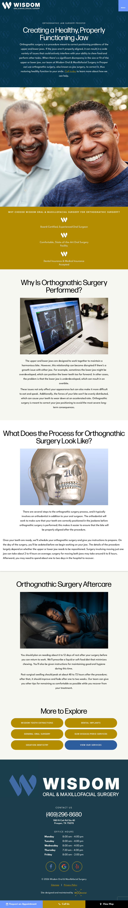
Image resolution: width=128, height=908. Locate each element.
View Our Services (91, 745)
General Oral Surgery (37, 734)
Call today (70, 71)
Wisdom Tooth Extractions (37, 723)
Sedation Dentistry (37, 745)
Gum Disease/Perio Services (91, 734)
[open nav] (123, 5)
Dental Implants (91, 723)
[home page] (21, 5)
